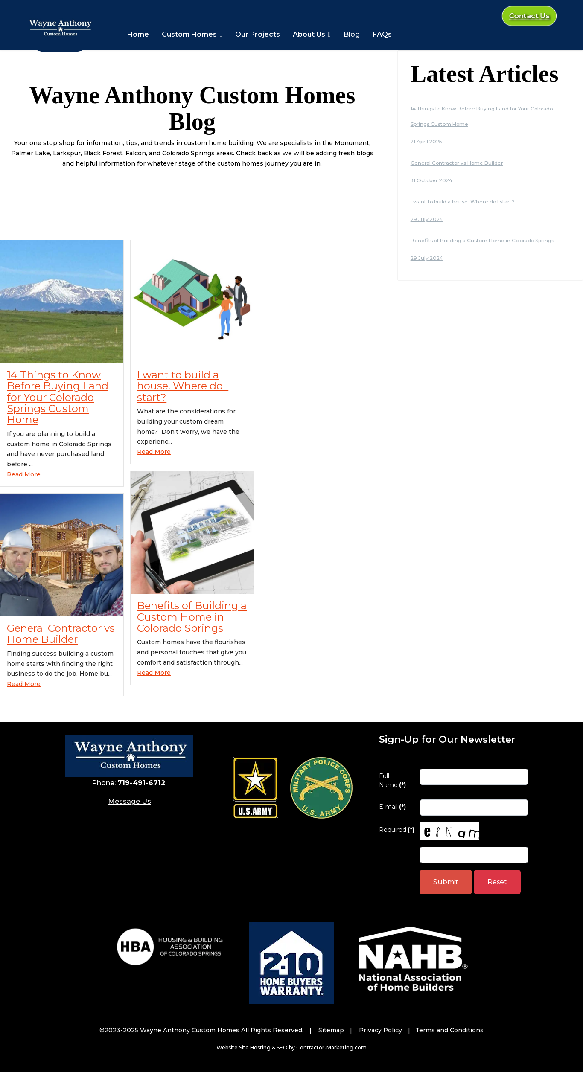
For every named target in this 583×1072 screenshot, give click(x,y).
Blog (352, 34)
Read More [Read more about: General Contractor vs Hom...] (24, 684)
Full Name (392, 780)
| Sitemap (326, 1030)
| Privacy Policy (375, 1030)
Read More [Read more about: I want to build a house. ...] (154, 452)
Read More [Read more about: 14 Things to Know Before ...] (24, 474)
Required (396, 830)
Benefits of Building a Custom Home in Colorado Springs (192, 616)
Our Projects (257, 34)
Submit (445, 882)
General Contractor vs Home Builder (61, 633)
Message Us (129, 801)
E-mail (392, 807)
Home (138, 34)
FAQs (382, 34)
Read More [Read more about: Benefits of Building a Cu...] (154, 673)
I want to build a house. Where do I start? (182, 386)
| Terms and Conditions (445, 1030)
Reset (497, 882)
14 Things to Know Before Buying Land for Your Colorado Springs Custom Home (57, 397)
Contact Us (529, 16)
